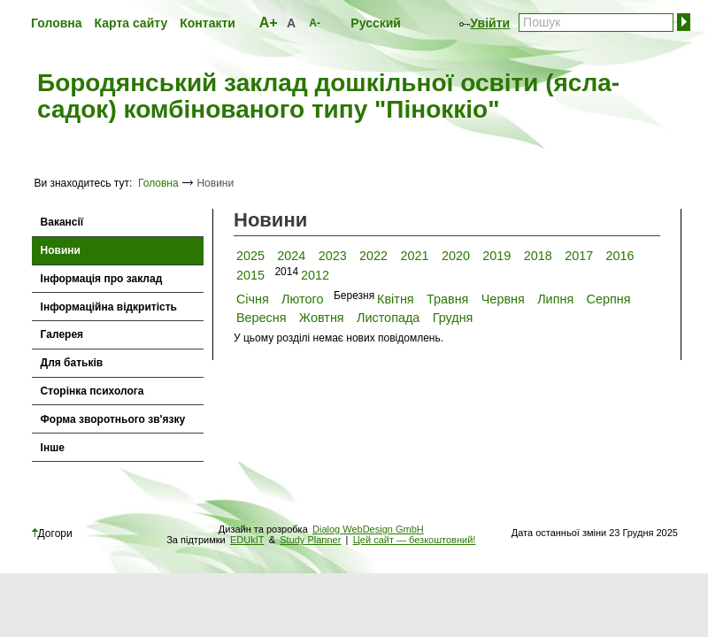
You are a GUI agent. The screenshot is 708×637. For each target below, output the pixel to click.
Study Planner (310, 539)
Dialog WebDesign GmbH (368, 529)
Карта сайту (131, 23)
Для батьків (72, 363)
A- (314, 23)
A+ (268, 22)
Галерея (62, 334)
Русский (375, 23)
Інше (53, 447)
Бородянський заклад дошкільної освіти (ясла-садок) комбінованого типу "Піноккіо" (328, 96)
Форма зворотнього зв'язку (113, 419)
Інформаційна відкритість (109, 307)
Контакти (207, 23)
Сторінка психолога (92, 391)
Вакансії (62, 222)
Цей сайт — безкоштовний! (414, 539)
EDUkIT (247, 539)
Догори (52, 533)
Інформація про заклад (102, 278)
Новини (61, 250)
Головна (56, 23)
